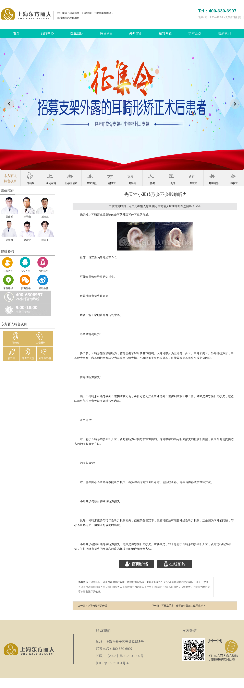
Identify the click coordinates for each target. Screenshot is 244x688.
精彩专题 (165, 33)
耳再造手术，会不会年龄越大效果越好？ (183, 605)
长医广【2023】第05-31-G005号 (121, 656)
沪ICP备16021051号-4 (112, 663)
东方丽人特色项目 (10, 178)
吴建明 (9, 216)
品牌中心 (47, 33)
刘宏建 (45, 216)
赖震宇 (27, 240)
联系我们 (224, 33)
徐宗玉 (45, 240)
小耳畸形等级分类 (97, 605)
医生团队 (76, 33)
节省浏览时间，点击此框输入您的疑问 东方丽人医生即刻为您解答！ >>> (155, 206)
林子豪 (27, 216)
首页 (16, 33)
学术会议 (194, 33)
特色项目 (106, 33)
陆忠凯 (9, 240)
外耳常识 (135, 33)
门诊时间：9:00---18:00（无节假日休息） (219, 17)
